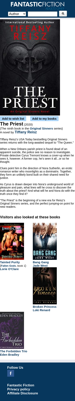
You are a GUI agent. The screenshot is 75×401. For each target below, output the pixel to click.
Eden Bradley (9, 354)
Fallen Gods (8, 265)
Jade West (40, 265)
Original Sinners (41, 128)
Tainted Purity (10, 262)
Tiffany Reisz (26, 132)
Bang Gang (41, 262)
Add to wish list (13, 118)
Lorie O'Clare (9, 269)
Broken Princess (44, 306)
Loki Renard (41, 310)
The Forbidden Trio (13, 351)
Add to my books (44, 118)
